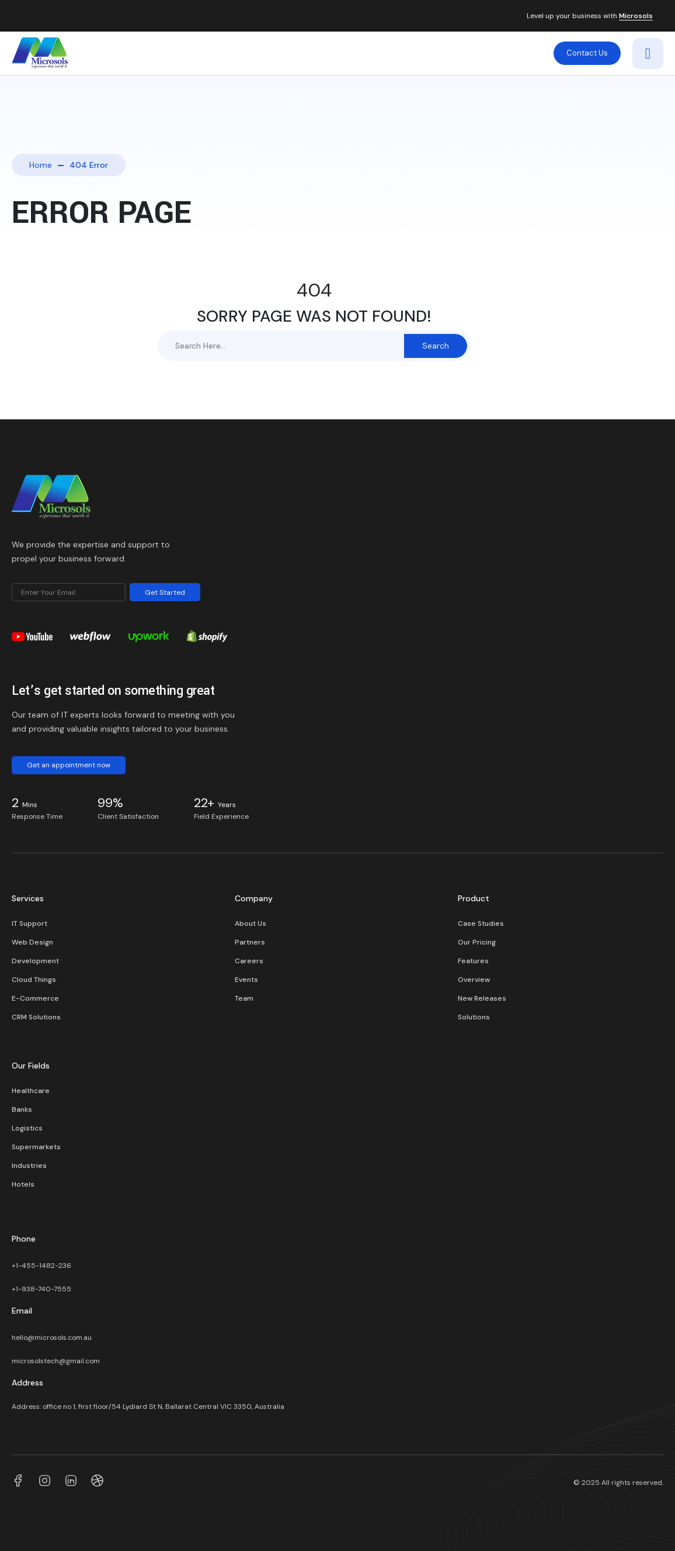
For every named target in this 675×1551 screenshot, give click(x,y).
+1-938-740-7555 (41, 1289)
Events (246, 979)
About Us (250, 923)
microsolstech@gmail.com (56, 1361)
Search (435, 345)
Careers (249, 960)
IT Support (29, 923)
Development (35, 960)
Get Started (165, 592)
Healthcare (31, 1090)
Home (40, 165)
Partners (250, 942)
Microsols (636, 16)
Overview (474, 979)
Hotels (23, 1184)
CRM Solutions (36, 1017)
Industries (29, 1165)
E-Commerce (35, 998)
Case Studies (481, 923)
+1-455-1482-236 (42, 1265)
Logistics (27, 1128)
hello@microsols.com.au (52, 1337)
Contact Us (587, 53)
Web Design (32, 942)
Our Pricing (477, 942)
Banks (22, 1109)
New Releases (482, 998)
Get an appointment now (68, 765)
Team (244, 998)
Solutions (474, 1017)
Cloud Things (34, 979)
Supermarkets (36, 1146)
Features (473, 960)
